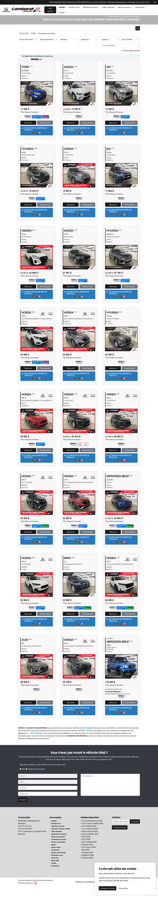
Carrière (52, 874)
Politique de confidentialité (86, 893)
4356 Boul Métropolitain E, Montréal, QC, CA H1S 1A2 (128, 2)
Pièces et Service (125, 7)
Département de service (57, 845)
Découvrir (28, 134)
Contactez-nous (119, 838)
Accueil (113, 27)
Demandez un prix (56, 866)
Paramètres (123, 888)
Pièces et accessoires (57, 848)
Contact (62, 12)
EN (155, 2)
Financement (140, 7)
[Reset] (47, 44)
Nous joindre (54, 877)
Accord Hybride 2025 (89, 845)
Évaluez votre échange (57, 863)
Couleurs (104, 50)
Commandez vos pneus (57, 850)
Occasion (24, 44)
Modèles (62, 7)
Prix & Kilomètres (26, 50)
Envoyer (23, 811)
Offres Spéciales (108, 7)
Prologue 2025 (87, 863)
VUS (33, 44)
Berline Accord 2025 (89, 842)
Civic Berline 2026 (88, 837)
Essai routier (54, 871)
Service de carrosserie (57, 853)
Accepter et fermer (107, 888)
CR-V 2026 (85, 850)
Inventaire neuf (73, 7)
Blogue (52, 855)
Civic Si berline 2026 (89, 840)
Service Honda (54, 858)
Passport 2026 (87, 869)
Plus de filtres (127, 50)
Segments (85, 50)
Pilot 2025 (85, 861)
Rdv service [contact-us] (50, 9)
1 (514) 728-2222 (36, 744)
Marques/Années (46, 50)
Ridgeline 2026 (87, 866)
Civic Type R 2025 (88, 858)
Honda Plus (53, 869)
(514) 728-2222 (99, 2)
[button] (79, 69)
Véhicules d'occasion (91, 7)
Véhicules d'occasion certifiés (59, 840)
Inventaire (123, 27)
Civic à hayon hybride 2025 (92, 834)
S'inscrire (134, 832)
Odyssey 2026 (87, 855)
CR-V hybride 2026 (89, 853)
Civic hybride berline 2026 (91, 832)
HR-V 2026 (85, 848)
